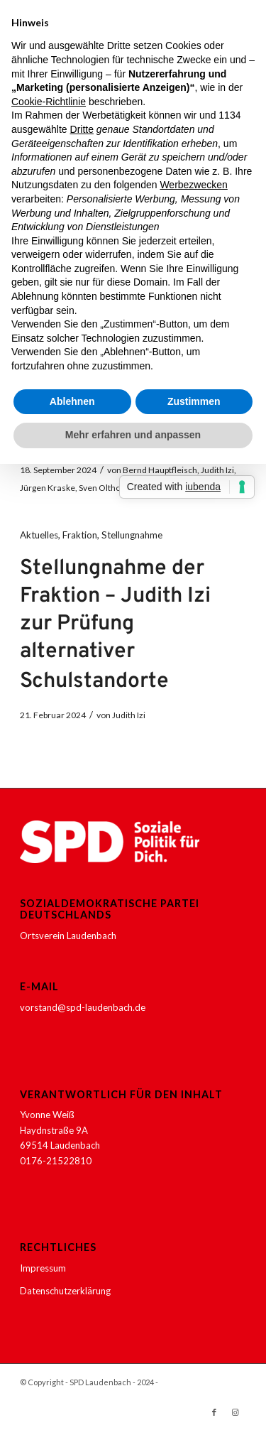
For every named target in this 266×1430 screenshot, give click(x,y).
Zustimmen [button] (194, 401)
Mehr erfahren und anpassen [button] (133, 434)
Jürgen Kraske (47, 487)
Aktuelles (39, 535)
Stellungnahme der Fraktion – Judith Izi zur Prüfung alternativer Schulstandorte (115, 625)
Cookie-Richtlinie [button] (48, 101)
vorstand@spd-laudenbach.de (82, 1007)
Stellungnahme (131, 535)
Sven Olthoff (102, 487)
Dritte (82, 129)
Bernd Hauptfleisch (160, 470)
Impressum (43, 1268)
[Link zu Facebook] (214, 1412)
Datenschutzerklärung (65, 1290)
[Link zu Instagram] (235, 1412)
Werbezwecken (193, 184)
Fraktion (79, 535)
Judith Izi (217, 470)
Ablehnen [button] (72, 401)
